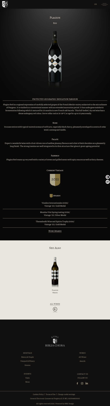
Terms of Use (50, 394)
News (27, 382)
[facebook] (78, 384)
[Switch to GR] (95, 4)
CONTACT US (82, 374)
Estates (27, 365)
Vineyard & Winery (27, 361)
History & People (27, 357)
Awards (82, 361)
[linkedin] (87, 384)
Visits (27, 378)
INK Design (69, 403)
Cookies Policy (38, 394)
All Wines (82, 357)
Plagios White (55, 291)
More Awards (55, 230)
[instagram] (82, 384)
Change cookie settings (66, 394)
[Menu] (104, 5)
